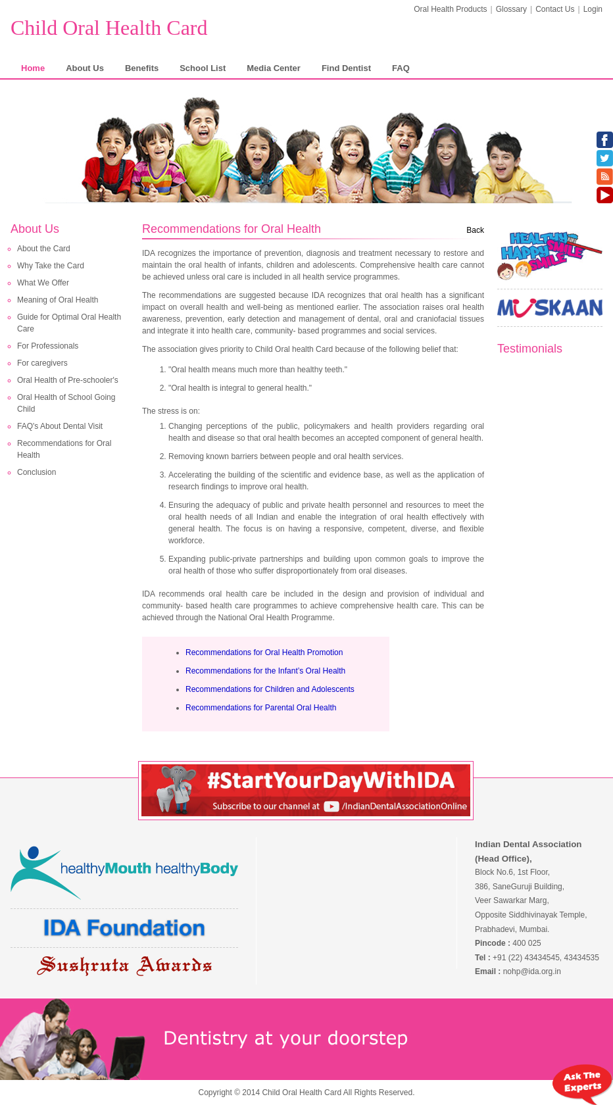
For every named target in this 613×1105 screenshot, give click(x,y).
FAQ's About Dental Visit (60, 426)
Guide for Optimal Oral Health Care (69, 322)
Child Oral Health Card (109, 27)
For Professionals (47, 346)
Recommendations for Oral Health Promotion (264, 652)
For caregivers (42, 363)
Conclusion (36, 472)
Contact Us (554, 9)
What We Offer (43, 282)
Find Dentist (346, 68)
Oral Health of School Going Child (66, 403)
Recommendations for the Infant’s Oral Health (265, 670)
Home (33, 68)
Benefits (142, 68)
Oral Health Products (450, 9)
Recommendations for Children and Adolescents (270, 689)
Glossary (511, 9)
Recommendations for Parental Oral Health (260, 707)
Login (592, 9)
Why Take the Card (50, 265)
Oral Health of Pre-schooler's (67, 380)
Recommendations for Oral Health (64, 449)
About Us (85, 68)
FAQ (401, 68)
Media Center (274, 68)
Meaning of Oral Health (57, 300)
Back (475, 230)
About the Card (43, 248)
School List (203, 68)
